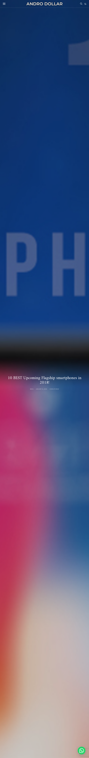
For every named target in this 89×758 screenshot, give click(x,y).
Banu (32, 389)
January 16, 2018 (41, 389)
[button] (85, 4)
